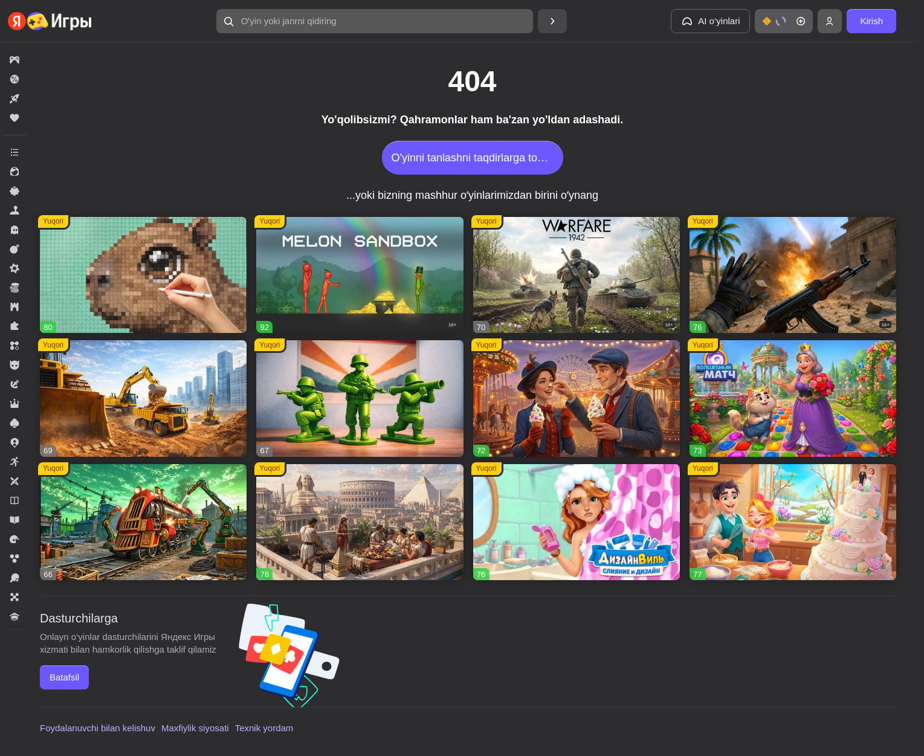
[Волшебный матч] (793, 398)
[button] (374, 21)
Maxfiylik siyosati (195, 728)
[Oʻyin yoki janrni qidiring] (374, 21)
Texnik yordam (264, 728)
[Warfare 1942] (576, 275)
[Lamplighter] (576, 398)
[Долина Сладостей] (793, 522)
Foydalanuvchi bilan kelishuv (97, 728)
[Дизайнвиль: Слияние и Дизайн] (576, 522)
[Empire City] (359, 522)
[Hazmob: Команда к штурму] (793, 275)
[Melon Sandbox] (359, 275)
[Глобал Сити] (143, 398)
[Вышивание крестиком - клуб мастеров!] (143, 275)
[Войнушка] (359, 398)
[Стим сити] (143, 522)
